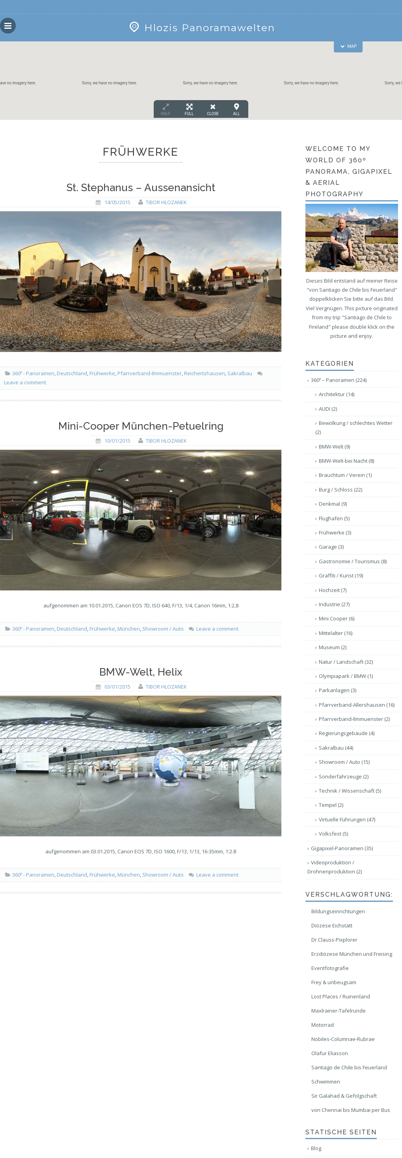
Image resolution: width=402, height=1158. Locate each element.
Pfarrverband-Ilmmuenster (149, 373)
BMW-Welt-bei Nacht (346, 460)
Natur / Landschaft (346, 661)
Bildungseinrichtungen (338, 911)
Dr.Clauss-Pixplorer (334, 939)
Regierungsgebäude (346, 733)
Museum (332, 647)
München (128, 628)
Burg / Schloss (340, 489)
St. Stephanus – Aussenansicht (141, 188)
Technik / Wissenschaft (350, 790)
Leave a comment (25, 382)
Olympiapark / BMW (346, 676)
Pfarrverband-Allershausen (357, 704)
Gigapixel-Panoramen (342, 848)
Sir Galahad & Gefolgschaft (344, 1095)
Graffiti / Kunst (341, 575)
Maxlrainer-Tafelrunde (338, 1010)
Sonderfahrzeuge (343, 776)
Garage (331, 546)
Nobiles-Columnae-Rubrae (343, 1039)
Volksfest (333, 833)
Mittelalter (335, 633)
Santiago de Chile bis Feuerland (349, 1067)
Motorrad (322, 1024)
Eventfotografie (330, 968)
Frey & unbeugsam (333, 982)
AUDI (328, 408)
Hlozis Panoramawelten (201, 28)
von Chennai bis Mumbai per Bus (350, 1109)
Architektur (336, 394)
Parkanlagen (337, 690)
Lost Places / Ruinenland (340, 996)
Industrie (334, 604)
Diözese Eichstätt (331, 925)
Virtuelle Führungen (347, 819)
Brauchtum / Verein (345, 474)
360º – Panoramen (339, 380)
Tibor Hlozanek (166, 202)
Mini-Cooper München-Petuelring (140, 426)
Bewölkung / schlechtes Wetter (354, 427)
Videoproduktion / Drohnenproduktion (334, 867)
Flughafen (334, 518)
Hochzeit (332, 590)
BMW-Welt (334, 446)
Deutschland (72, 373)
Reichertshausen (204, 373)
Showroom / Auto (163, 628)
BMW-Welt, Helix (140, 672)
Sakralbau (239, 373)
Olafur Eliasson (329, 1053)
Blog (316, 1148)
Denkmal (333, 503)
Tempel (331, 804)
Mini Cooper (336, 618)
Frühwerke (102, 373)
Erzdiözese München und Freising (351, 953)
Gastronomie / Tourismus (353, 561)
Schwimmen (325, 1081)
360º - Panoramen (33, 373)
